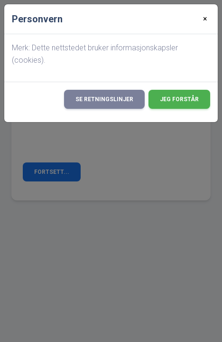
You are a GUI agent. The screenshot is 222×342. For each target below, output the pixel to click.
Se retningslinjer (104, 99)
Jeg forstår (179, 99)
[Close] (205, 19)
